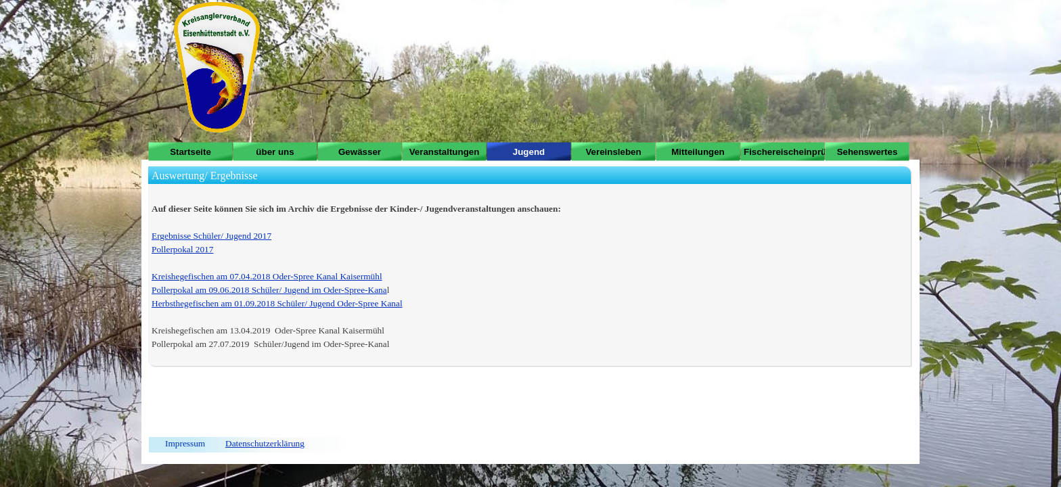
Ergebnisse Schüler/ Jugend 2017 (211, 236)
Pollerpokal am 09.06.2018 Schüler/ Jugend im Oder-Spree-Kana (269, 290)
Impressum (185, 443)
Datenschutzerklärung (264, 443)
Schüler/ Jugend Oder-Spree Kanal (339, 303)
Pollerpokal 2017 (182, 249)
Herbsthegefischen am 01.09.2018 (213, 303)
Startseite (190, 152)
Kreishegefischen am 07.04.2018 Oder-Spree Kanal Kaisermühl (267, 276)
